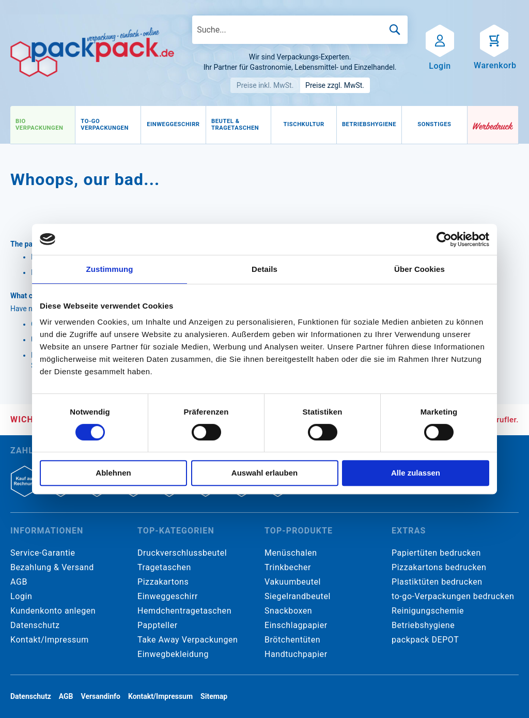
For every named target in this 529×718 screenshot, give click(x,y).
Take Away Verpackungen (187, 640)
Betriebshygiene (423, 625)
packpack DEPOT (425, 640)
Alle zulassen (415, 472)
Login (21, 596)
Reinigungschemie (428, 611)
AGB (18, 582)
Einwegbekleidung (173, 654)
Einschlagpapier (296, 625)
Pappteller (157, 625)
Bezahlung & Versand (52, 567)
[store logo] (92, 52)
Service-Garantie (42, 553)
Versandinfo (100, 696)
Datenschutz (34, 625)
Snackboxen (288, 611)
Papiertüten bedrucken (436, 553)
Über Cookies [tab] (419, 269)
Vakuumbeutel (292, 582)
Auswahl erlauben (264, 472)
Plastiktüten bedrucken (437, 582)
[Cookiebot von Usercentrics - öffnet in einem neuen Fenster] (444, 239)
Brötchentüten (292, 640)
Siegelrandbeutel (297, 596)
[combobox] (300, 30)
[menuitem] (42, 125)
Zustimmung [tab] (109, 269)
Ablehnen (113, 472)
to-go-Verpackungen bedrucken (453, 596)
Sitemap (213, 696)
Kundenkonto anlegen (53, 611)
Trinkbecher (287, 567)
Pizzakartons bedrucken (439, 567)
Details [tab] (264, 269)
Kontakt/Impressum (49, 640)
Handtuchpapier (296, 654)
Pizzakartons (163, 582)
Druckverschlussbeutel (182, 553)
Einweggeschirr (167, 596)
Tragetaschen (164, 567)
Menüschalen (290, 553)
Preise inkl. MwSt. (265, 85)
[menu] (239, 125)
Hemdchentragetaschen (184, 611)
